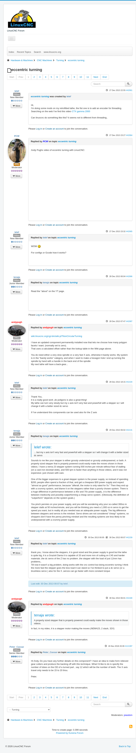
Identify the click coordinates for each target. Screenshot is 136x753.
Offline (17, 94)
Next (95, 77)
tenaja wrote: (44, 615)
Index (11, 52)
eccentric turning (40, 96)
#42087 (129, 321)
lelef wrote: (43, 447)
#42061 (129, 90)
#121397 (128, 646)
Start (11, 77)
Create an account (54, 128)
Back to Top (125, 746)
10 (80, 77)
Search (37, 52)
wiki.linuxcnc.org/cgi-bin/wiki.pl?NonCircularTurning (56, 336)
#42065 (129, 231)
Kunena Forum (76, 733)
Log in (39, 128)
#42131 (129, 430)
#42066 (129, 276)
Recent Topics (24, 52)
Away (16, 164)
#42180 (129, 598)
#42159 (129, 537)
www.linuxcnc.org (52, 52)
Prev (21, 77)
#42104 (129, 382)
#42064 (129, 135)
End (105, 77)
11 (88, 77)
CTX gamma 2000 (81, 111)
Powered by (62, 733)
